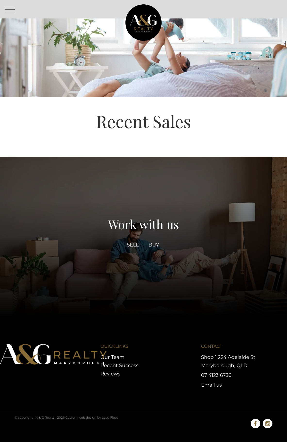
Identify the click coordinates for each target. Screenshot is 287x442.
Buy (153, 245)
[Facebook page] (257, 422)
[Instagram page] (267, 422)
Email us (211, 385)
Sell (133, 245)
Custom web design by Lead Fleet (92, 417)
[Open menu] (10, 10)
